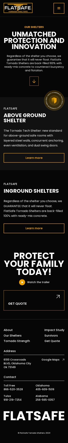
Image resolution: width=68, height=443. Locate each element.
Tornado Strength (17, 341)
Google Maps (50, 359)
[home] (18, 8)
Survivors (51, 336)
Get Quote (52, 341)
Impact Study (54, 330)
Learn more (34, 158)
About (8, 330)
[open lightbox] (34, 282)
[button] (58, 8)
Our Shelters (13, 336)
